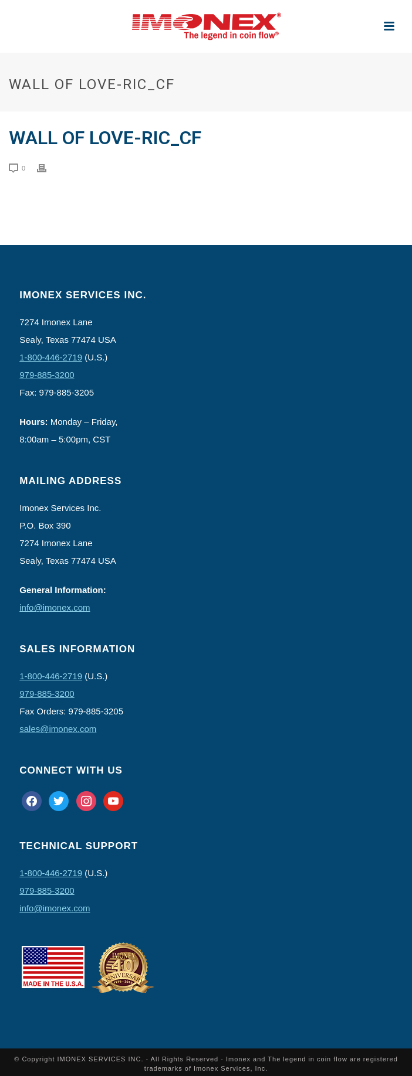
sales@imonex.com (57, 729)
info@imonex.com (54, 607)
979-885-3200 (46, 375)
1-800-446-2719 (50, 357)
